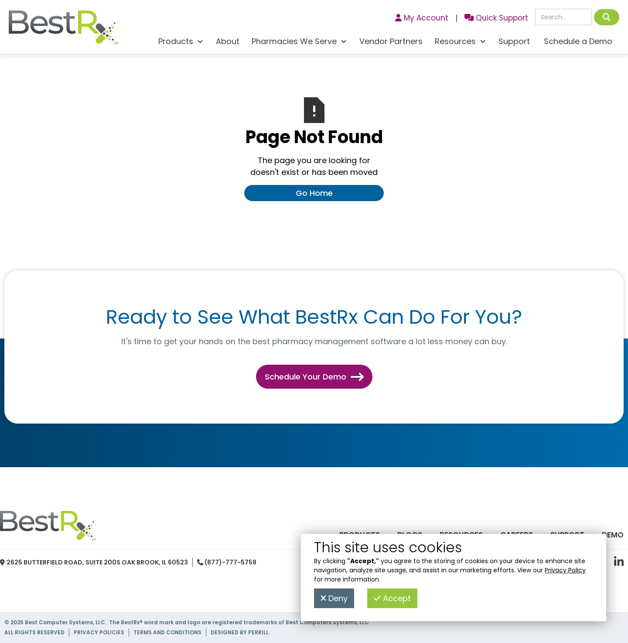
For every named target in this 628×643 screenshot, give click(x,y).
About (227, 41)
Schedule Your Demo (314, 376)
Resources (461, 535)
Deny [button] (334, 598)
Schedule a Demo (578, 41)
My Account (421, 18)
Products (359, 535)
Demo (613, 535)
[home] (63, 29)
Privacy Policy (565, 570)
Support (514, 41)
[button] (181, 42)
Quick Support (496, 18)
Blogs (409, 535)
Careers (516, 535)
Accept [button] (392, 598)
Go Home (314, 193)
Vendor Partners (391, 41)
